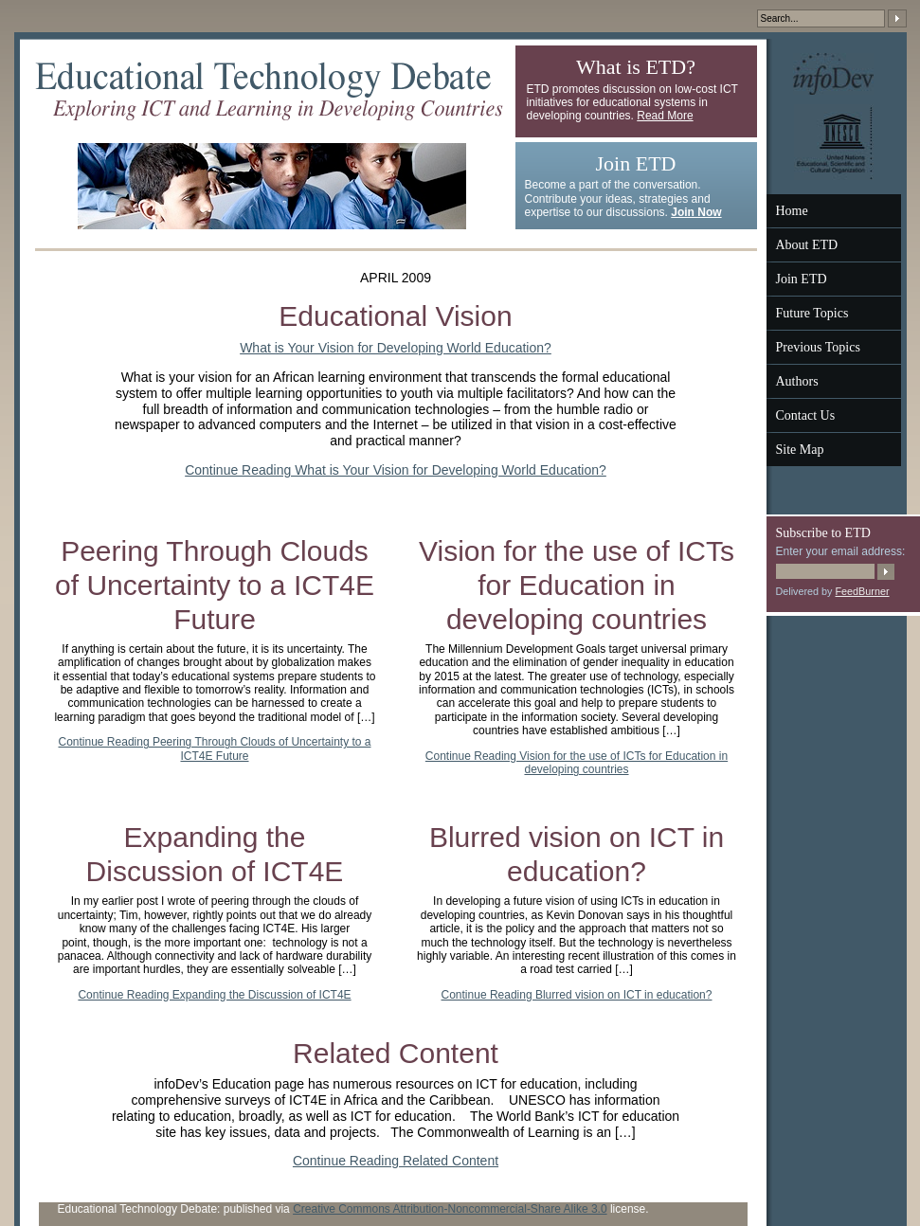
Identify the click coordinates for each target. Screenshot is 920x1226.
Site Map (800, 449)
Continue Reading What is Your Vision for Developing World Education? (395, 470)
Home (792, 211)
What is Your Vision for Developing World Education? (395, 347)
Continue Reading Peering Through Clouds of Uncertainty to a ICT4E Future (215, 748)
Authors (797, 381)
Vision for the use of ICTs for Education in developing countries (576, 585)
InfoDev (833, 74)
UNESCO (834, 142)
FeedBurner (863, 591)
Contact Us (806, 415)
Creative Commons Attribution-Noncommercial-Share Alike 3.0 (449, 1209)
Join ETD (801, 279)
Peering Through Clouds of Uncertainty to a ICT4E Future (214, 585)
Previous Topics (818, 347)
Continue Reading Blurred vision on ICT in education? (577, 994)
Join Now (696, 212)
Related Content (395, 1053)
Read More (665, 115)
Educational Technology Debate (269, 91)
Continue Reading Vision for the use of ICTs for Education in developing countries (576, 762)
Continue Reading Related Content (395, 1160)
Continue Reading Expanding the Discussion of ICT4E (214, 994)
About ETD (807, 245)
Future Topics (812, 313)
